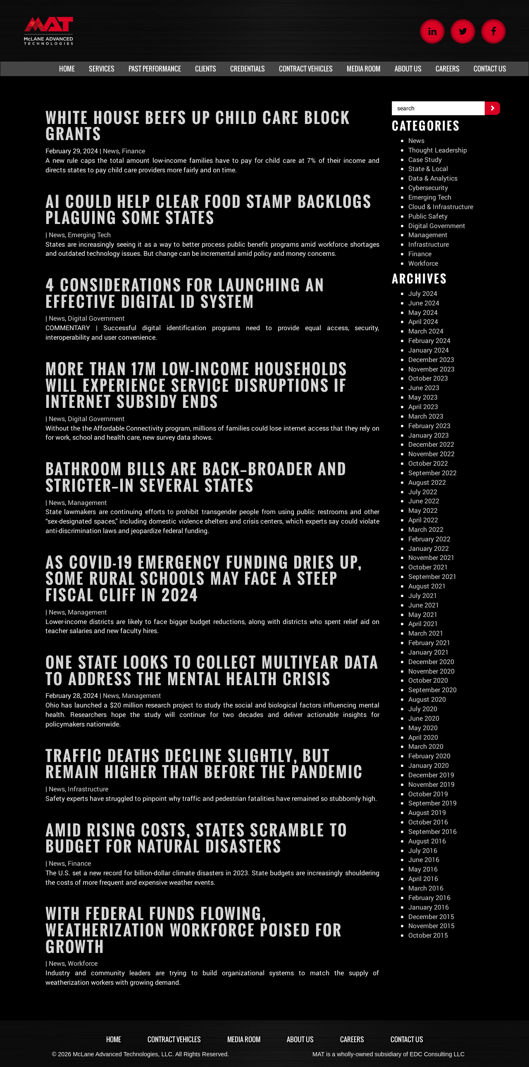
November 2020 (431, 671)
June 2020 (423, 718)
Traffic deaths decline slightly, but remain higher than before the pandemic (204, 763)
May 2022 (423, 510)
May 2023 (423, 397)
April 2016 (423, 878)
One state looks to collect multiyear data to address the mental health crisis (212, 670)
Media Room (244, 1039)
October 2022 (428, 463)
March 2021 (426, 633)
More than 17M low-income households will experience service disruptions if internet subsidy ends (196, 384)
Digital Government (96, 318)
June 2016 (423, 859)
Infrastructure (88, 788)
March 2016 (426, 888)
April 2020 (423, 737)
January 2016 (428, 907)
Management (87, 502)
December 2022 (431, 444)
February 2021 (429, 642)
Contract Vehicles (174, 1039)
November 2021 (431, 557)
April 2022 (423, 519)
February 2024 (429, 340)
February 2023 (429, 425)
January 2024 (428, 349)
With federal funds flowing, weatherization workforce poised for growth (193, 929)
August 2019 (427, 812)
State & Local (428, 168)
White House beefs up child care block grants (197, 125)
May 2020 (423, 727)
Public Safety (428, 216)
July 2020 (422, 708)
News (111, 150)
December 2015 (431, 916)
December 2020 (431, 661)
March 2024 (426, 330)
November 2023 (431, 368)
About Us (301, 1039)
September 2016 (432, 831)
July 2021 (422, 595)
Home (113, 1039)
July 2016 (422, 850)
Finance (133, 150)
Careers (353, 1039)
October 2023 (428, 378)
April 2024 (423, 321)
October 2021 (428, 566)
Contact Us (407, 1039)
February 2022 (429, 538)
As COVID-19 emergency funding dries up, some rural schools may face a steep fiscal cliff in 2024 (203, 578)
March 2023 (426, 416)
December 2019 (431, 774)
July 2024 (422, 293)
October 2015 (428, 935)
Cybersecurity (428, 187)
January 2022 (428, 548)
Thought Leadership (437, 149)
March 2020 (426, 746)
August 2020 (427, 699)
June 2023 (423, 387)
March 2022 (426, 529)
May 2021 (423, 614)
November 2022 (431, 453)
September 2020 (432, 689)
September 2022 (432, 472)
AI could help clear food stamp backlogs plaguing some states (208, 209)
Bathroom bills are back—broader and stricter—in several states (196, 476)
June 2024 (423, 302)
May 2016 (423, 869)
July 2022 (422, 491)
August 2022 (427, 482)
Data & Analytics (433, 178)
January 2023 (428, 435)
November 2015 (431, 925)
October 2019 (428, 793)
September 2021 (432, 576)
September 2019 (432, 802)
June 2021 (423, 604)
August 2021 (427, 585)
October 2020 (428, 680)
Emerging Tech (89, 234)
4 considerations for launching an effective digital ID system (185, 293)
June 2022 (423, 500)
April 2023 (423, 406)
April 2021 (423, 623)
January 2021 (428, 652)
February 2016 (429, 897)
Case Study (425, 159)
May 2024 (423, 312)
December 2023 (431, 359)
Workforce (83, 963)
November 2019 (431, 784)
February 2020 (429, 755)
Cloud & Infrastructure (441, 206)
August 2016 (427, 840)
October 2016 (428, 821)
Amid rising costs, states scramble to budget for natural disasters (196, 838)
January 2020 (428, 765)
